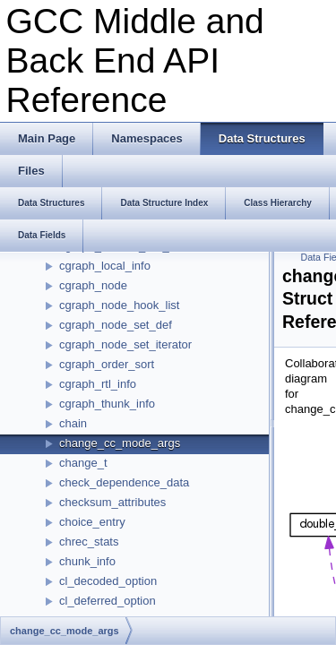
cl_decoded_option (108, 581)
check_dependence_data (124, 482)
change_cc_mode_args (119, 443)
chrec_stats (88, 541)
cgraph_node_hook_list (119, 305)
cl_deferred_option (107, 600)
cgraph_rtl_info (97, 384)
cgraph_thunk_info (107, 403)
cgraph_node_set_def (115, 324)
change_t (83, 462)
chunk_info (87, 561)
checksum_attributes (112, 502)
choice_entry (92, 522)
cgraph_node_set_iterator (125, 344)
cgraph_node (93, 285)
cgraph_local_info (105, 265)
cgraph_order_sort (106, 364)
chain (73, 423)
